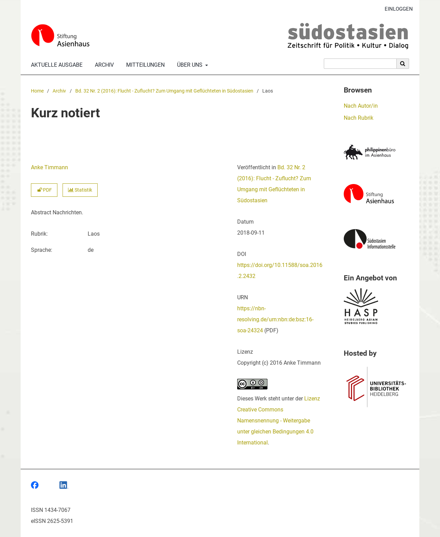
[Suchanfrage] (360, 63)
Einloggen (396, 9)
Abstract (41, 212)
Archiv (103, 65)
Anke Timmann (49, 167)
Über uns (189, 65)
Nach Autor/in (361, 106)
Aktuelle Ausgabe (55, 65)
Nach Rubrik (358, 118)
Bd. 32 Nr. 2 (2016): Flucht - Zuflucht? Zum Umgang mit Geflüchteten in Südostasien (164, 91)
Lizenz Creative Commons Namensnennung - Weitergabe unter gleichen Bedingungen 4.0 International (278, 420)
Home (37, 91)
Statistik (80, 190)
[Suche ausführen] (403, 63)
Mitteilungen (144, 65)
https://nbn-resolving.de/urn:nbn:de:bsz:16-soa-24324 (275, 319)
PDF (44, 190)
